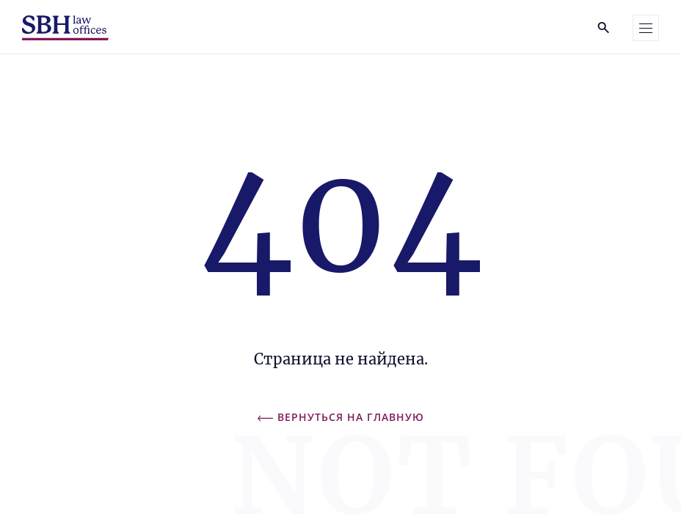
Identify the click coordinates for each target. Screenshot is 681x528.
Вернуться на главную (341, 417)
